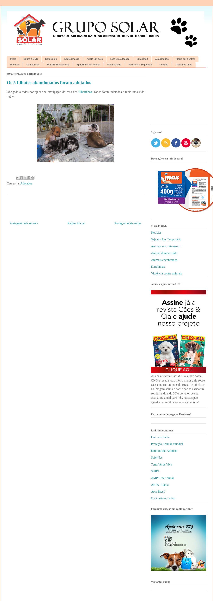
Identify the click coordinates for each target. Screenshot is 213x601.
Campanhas (33, 64)
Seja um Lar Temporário (166, 239)
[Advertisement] (178, 98)
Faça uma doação (120, 59)
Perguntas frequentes (140, 64)
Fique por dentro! (185, 59)
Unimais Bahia (160, 437)
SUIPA (155, 471)
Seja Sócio (51, 59)
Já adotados (162, 59)
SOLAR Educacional (58, 64)
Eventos (14, 64)
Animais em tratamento (165, 246)
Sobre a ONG (30, 59)
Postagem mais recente (24, 223)
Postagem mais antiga (127, 223)
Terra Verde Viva (161, 464)
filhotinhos (85, 91)
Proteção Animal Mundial (167, 444)
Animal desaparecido (164, 253)
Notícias (156, 232)
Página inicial (76, 223)
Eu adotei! (142, 59)
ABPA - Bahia (160, 484)
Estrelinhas (158, 266)
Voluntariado (114, 64)
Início (13, 59)
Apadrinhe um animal (88, 64)
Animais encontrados (164, 259)
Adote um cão (71, 59)
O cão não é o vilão (163, 498)
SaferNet (156, 457)
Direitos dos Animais (164, 450)
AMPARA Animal (162, 478)
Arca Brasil (158, 491)
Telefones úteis (183, 64)
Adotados (26, 183)
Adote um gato (95, 59)
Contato (164, 64)
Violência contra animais (166, 273)
